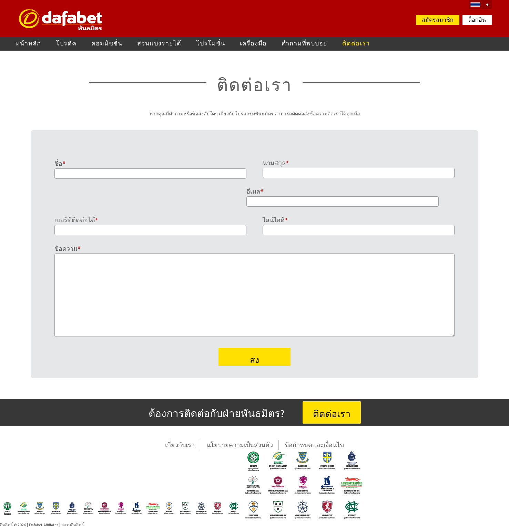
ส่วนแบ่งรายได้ (159, 44)
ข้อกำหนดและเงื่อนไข (314, 445)
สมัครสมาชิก (438, 20)
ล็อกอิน (477, 20)
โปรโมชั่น (210, 44)
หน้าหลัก (28, 44)
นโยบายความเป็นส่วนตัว (239, 445)
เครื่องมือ (253, 44)
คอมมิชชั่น (106, 44)
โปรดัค (66, 44)
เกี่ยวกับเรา (180, 445)
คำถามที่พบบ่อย (304, 44)
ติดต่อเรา (356, 44)
